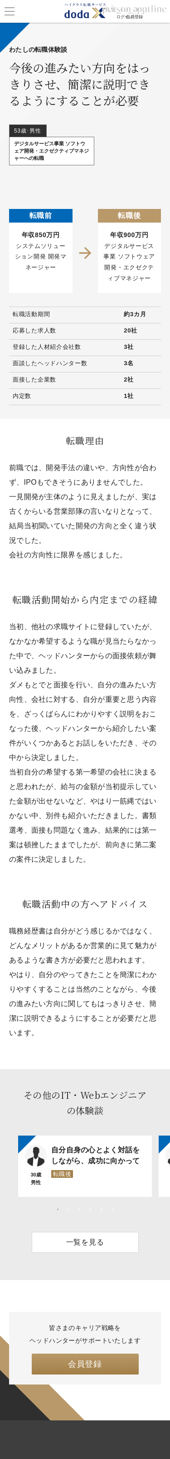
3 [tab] (79, 1209)
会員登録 (85, 1364)
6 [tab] (112, 1209)
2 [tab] (68, 1209)
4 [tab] (90, 1209)
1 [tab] (58, 1209)
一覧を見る (85, 1242)
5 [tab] (101, 1209)
